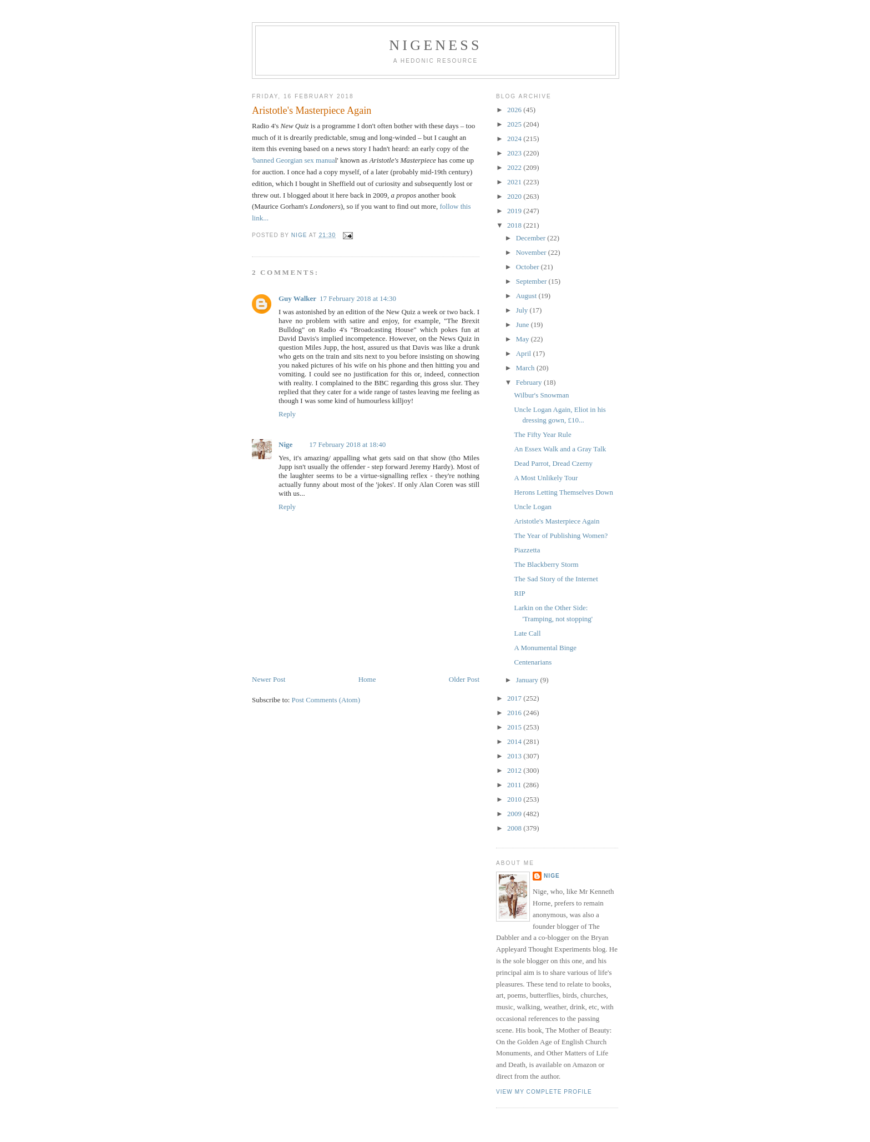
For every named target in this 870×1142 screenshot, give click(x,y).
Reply (287, 414)
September (532, 281)
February (530, 382)
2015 (515, 727)
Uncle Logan (533, 506)
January (528, 680)
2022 (515, 167)
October (528, 267)
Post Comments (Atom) (326, 700)
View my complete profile (544, 1092)
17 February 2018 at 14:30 (358, 298)
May (523, 339)
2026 (515, 109)
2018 (515, 225)
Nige (285, 444)
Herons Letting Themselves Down (563, 492)
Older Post (464, 679)
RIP (519, 593)
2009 (515, 813)
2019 (515, 211)
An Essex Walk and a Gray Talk (560, 449)
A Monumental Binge (545, 647)
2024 (515, 138)
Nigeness (435, 45)
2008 (515, 828)
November (532, 252)
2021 (515, 182)
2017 (515, 698)
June (523, 324)
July (523, 310)
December (532, 238)
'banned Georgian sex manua (293, 160)
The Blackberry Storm (546, 564)
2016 (515, 712)
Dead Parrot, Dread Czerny (553, 463)
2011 (515, 785)
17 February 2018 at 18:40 (347, 444)
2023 (515, 153)
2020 (515, 196)
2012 (515, 770)
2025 (515, 124)
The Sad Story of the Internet (556, 579)
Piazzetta (527, 550)
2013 (515, 756)
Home (367, 679)
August (527, 295)
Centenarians (533, 662)
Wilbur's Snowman (541, 395)
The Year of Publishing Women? (561, 535)
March (526, 368)
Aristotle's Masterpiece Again (556, 521)
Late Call (527, 633)
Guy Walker (297, 298)
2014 (515, 741)
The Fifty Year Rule (542, 434)
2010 (515, 799)
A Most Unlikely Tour (546, 478)
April (524, 353)
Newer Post (268, 679)
